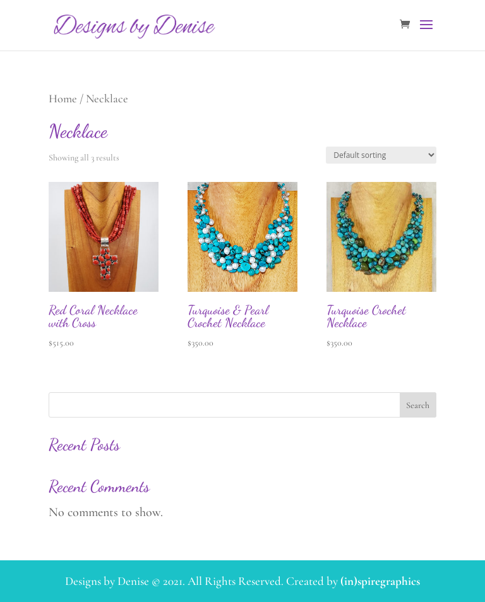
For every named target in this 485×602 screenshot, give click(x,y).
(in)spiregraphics (380, 581)
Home (63, 98)
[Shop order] (381, 155)
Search (417, 405)
